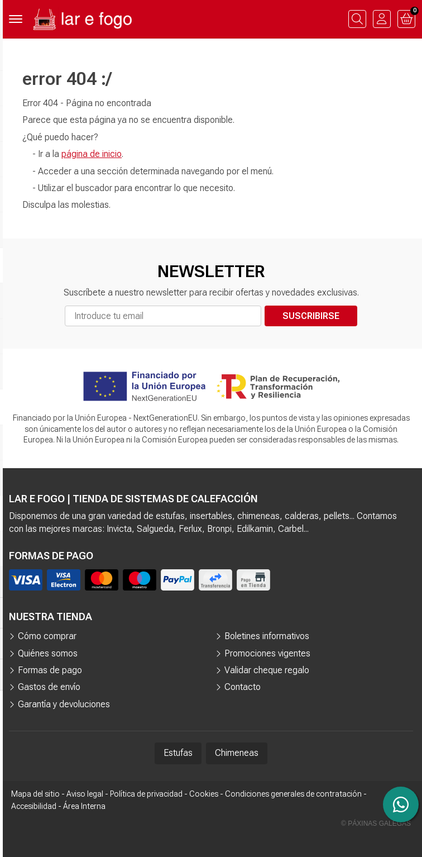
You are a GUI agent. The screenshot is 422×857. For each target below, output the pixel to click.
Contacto (242, 687)
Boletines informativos (266, 636)
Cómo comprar (47, 636)
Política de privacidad (146, 793)
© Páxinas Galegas (376, 823)
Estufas (178, 753)
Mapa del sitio (35, 793)
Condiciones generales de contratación (293, 793)
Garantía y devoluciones (64, 704)
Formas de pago (50, 670)
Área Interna (84, 806)
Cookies (203, 793)
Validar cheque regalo (266, 670)
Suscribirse (310, 316)
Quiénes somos (48, 653)
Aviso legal (84, 793)
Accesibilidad (33, 806)
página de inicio (91, 154)
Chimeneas (236, 753)
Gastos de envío (49, 687)
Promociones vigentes (267, 653)
